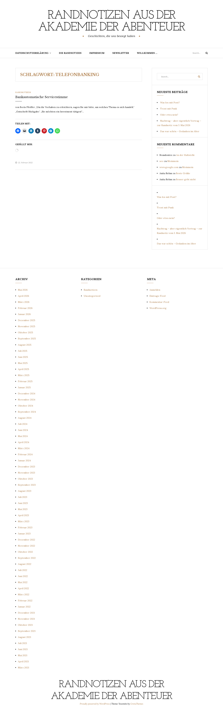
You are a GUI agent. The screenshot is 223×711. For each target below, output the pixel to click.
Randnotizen (23, 92)
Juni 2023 (23, 503)
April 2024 (23, 442)
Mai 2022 (22, 582)
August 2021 (24, 637)
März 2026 (23, 302)
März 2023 (23, 521)
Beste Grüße (183, 173)
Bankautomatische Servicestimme (41, 97)
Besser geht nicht (186, 179)
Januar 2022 (24, 606)
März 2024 (23, 448)
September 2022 (27, 557)
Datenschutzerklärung (31, 53)
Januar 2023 (24, 533)
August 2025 (24, 344)
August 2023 (24, 490)
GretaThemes (136, 703)
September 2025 (27, 338)
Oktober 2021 (25, 624)
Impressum (96, 53)
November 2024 (26, 399)
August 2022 (24, 564)
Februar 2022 (25, 600)
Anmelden (154, 289)
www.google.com (169, 167)
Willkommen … (147, 53)
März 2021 (23, 667)
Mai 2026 (23, 289)
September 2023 (27, 484)
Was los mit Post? (170, 102)
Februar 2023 (25, 527)
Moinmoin (172, 161)
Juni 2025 (23, 357)
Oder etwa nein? (169, 114)
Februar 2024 (25, 454)
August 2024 (24, 417)
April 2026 (23, 295)
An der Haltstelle (185, 155)
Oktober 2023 (25, 478)
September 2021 (27, 631)
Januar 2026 (24, 314)
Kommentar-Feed (159, 302)
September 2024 (27, 411)
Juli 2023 (22, 497)
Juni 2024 (23, 430)
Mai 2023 (22, 509)
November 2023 (26, 472)
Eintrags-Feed (157, 295)
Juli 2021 (22, 643)
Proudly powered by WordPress (95, 703)
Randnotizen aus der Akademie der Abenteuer (111, 21)
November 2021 (26, 618)
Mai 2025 (23, 363)
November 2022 (26, 545)
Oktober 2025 (25, 332)
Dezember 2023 (26, 466)
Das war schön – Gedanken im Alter (179, 131)
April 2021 (23, 661)
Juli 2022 (22, 570)
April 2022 (23, 588)
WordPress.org (157, 308)
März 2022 (23, 594)
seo (161, 161)
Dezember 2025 (26, 320)
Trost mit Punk (168, 108)
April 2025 (23, 369)
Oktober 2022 (25, 551)
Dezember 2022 (26, 539)
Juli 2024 (22, 423)
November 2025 (26, 326)
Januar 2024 (24, 460)
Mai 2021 (22, 655)
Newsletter (120, 53)
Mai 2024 (23, 436)
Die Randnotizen (70, 53)
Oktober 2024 (25, 405)
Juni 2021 (23, 649)
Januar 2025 (24, 387)
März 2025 (23, 375)
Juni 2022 (23, 576)
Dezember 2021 (26, 612)
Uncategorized (92, 295)
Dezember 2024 (26, 393)
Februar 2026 (25, 308)
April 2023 (23, 515)
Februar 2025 (25, 381)
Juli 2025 (22, 350)
